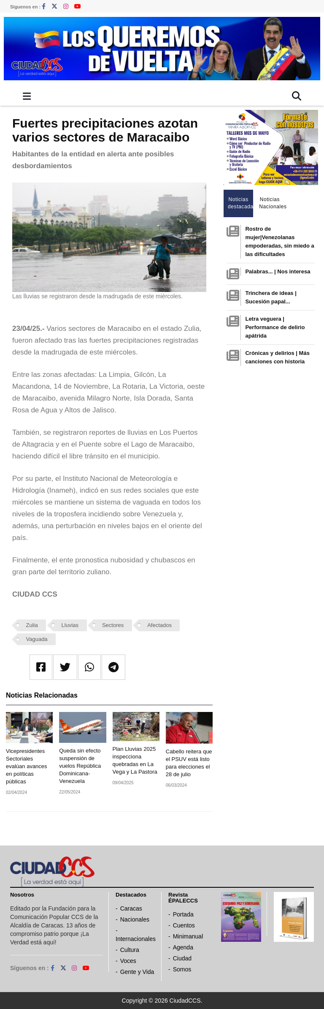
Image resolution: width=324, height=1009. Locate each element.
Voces (128, 960)
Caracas (131, 908)
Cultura (129, 949)
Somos (182, 969)
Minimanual (188, 936)
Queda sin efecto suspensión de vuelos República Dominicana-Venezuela (80, 765)
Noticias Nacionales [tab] (272, 203)
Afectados (159, 625)
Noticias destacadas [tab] (241, 203)
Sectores (113, 625)
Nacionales (134, 919)
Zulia (32, 625)
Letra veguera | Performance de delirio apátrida (275, 327)
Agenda (183, 947)
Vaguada (37, 639)
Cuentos (184, 925)
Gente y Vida (137, 971)
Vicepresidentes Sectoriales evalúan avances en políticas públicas (26, 766)
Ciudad (182, 958)
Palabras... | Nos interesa (277, 271)
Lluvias (70, 625)
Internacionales (136, 938)
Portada (183, 914)
